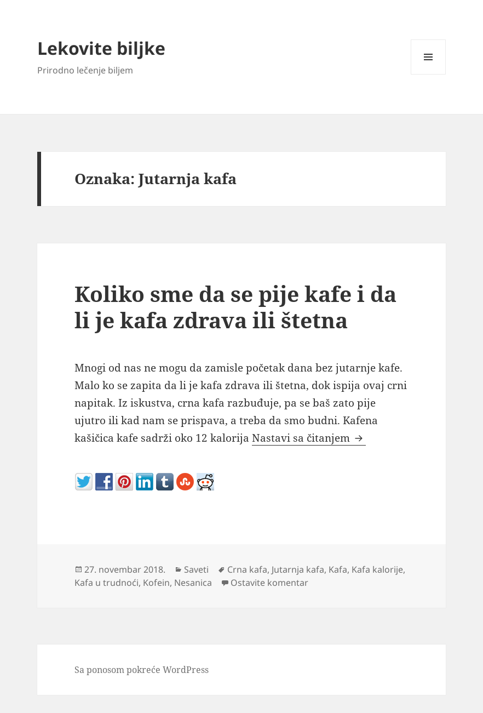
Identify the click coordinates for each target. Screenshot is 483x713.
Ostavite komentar (269, 583)
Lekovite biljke (101, 48)
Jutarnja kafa (298, 569)
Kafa (338, 569)
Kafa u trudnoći (106, 583)
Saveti (196, 569)
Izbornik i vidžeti (428, 74)
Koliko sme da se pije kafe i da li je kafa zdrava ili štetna (235, 306)
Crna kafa (247, 569)
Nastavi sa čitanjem (309, 438)
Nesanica (193, 583)
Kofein (156, 583)
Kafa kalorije (377, 569)
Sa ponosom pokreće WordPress (141, 670)
